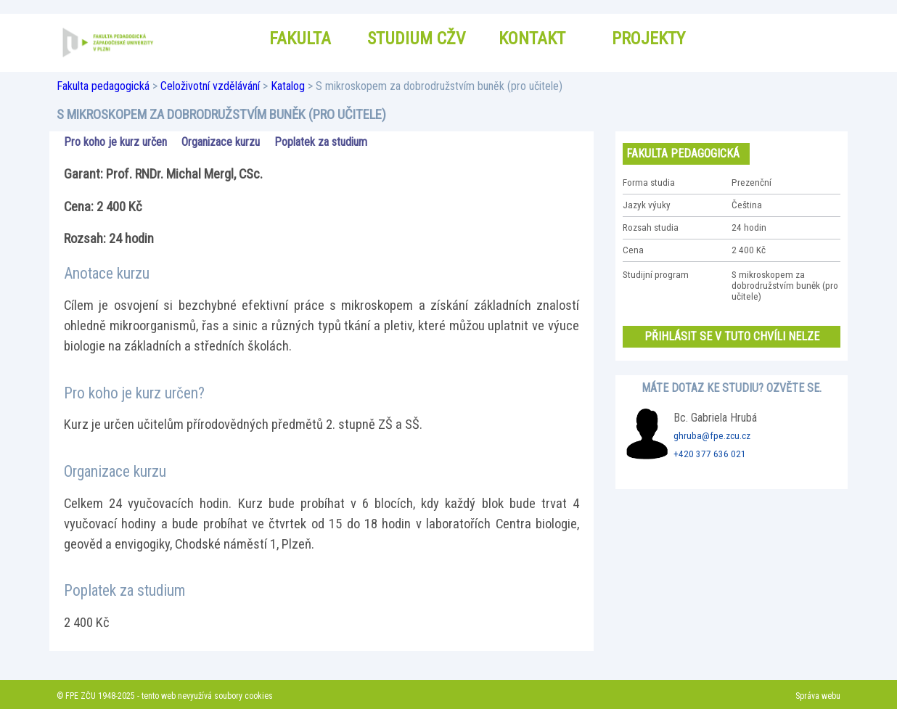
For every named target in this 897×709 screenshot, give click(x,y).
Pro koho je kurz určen (115, 142)
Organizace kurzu (220, 142)
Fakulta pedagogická (103, 86)
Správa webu (817, 696)
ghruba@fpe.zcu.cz (711, 435)
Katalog (288, 86)
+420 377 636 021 (709, 453)
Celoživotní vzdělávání (210, 86)
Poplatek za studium (320, 142)
